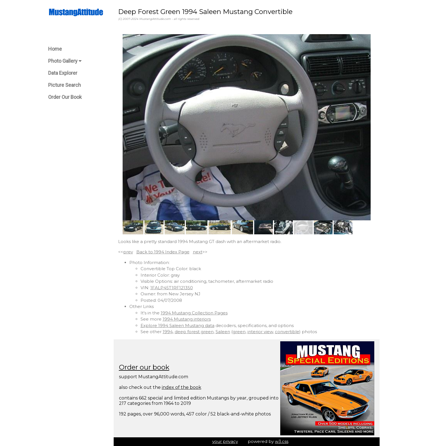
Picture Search (64, 85)
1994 (168, 331)
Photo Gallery (64, 61)
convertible (287, 331)
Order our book (144, 367)
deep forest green (194, 331)
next (197, 251)
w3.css (281, 441)
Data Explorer (62, 73)
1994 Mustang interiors (187, 319)
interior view (260, 331)
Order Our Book (65, 97)
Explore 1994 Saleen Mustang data (177, 325)
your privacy (225, 441)
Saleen (223, 331)
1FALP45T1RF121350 (171, 287)
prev (128, 251)
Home (55, 49)
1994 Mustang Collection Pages (194, 313)
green (239, 331)
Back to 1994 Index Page (163, 251)
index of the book (181, 387)
